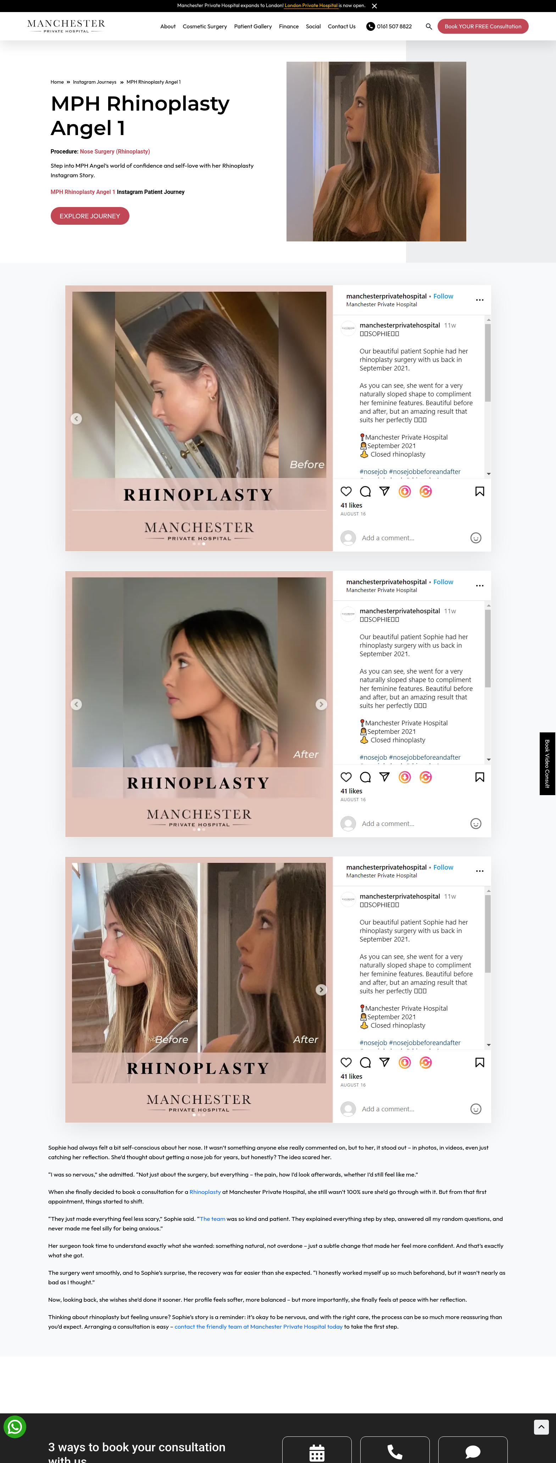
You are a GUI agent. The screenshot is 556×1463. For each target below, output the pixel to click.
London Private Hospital (311, 5)
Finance (289, 26)
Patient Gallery (253, 26)
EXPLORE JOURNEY (93, 215)
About (168, 26)
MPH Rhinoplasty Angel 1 (83, 192)
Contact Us (342, 26)
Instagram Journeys (98, 82)
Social (313, 26)
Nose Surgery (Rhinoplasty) (115, 151)
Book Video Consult (547, 763)
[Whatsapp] (15, 1426)
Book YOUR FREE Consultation (483, 26)
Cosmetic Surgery (205, 26)
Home (57, 82)
